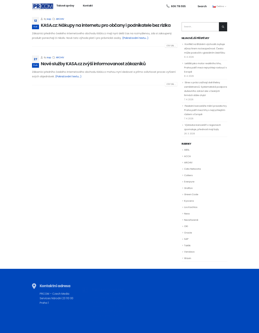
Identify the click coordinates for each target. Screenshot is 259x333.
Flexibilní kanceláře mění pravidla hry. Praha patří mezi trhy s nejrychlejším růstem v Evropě (205, 110)
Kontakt (88, 5)
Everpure (189, 181)
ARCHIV (60, 18)
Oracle (188, 232)
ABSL (186, 149)
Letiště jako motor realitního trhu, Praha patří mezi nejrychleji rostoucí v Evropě (205, 67)
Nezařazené (191, 220)
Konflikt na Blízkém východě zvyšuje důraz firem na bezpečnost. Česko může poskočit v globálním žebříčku (204, 48)
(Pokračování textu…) (135, 38)
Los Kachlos (190, 207)
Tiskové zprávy (65, 5)
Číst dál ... (171, 45)
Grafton (188, 188)
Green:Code (191, 194)
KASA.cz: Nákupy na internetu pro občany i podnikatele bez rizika (106, 25)
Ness (187, 213)
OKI (186, 226)
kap (49, 18)
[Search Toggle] (200, 6)
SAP (186, 239)
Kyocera (189, 201)
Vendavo (189, 251)
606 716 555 (176, 6)
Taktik (187, 245)
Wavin (187, 258)
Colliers (188, 175)
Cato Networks (192, 169)
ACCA (187, 156)
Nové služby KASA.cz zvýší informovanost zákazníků (93, 64)
